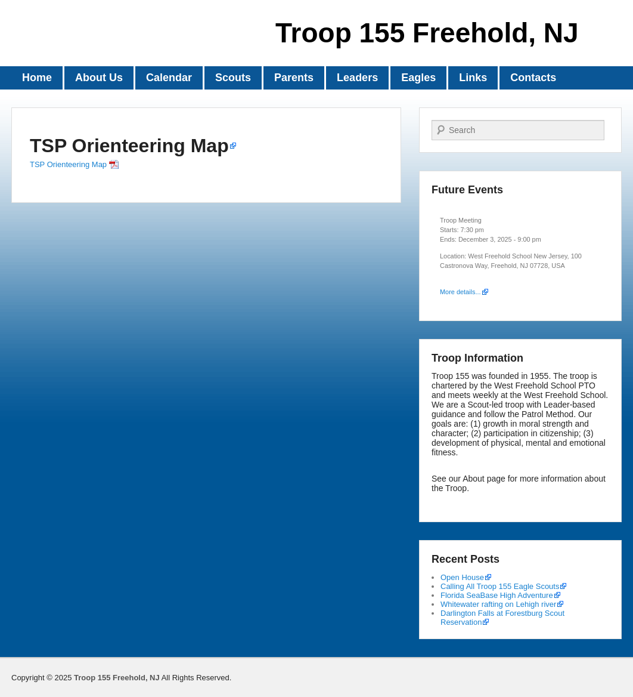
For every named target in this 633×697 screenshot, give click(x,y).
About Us (99, 78)
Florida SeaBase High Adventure (496, 595)
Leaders (357, 78)
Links (473, 78)
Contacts (533, 78)
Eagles (418, 78)
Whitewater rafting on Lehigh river (498, 604)
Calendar (169, 78)
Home (37, 78)
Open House (462, 577)
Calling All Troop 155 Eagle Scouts (499, 586)
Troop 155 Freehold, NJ (427, 32)
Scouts (233, 78)
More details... (460, 291)
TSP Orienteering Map (129, 145)
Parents (294, 78)
